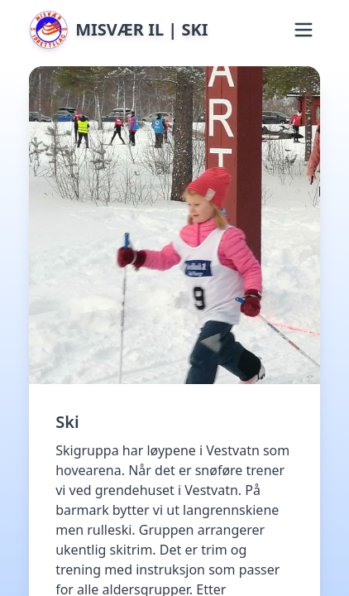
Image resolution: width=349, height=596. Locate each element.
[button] (303, 30)
